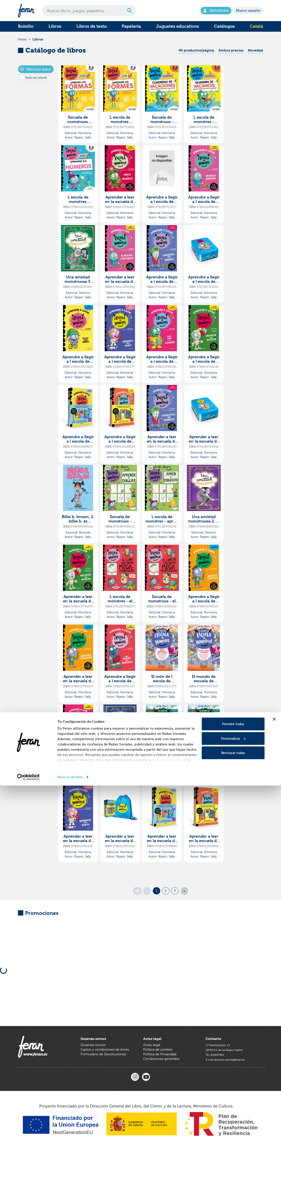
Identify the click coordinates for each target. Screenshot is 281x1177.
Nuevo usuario (248, 10)
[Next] (184, 897)
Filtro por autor (35, 76)
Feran (22, 43)
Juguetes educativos (177, 26)
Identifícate (216, 10)
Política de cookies (158, 1073)
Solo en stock (36, 84)
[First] (137, 897)
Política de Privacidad (75, 1157)
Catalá (256, 26)
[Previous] (146, 897)
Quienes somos (93, 1068)
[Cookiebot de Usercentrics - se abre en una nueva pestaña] (28, 1168)
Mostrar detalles (70, 1168)
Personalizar (233, 1130)
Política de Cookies (168, 1151)
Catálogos (224, 26)
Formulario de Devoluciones (103, 1078)
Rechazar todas (233, 1144)
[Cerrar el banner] (274, 1110)
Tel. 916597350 (217, 1078)
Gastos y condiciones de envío (105, 1073)
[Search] (89, 10)
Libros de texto (91, 26)
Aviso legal (151, 1068)
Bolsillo (25, 26)
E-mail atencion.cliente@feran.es (231, 1082)
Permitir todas (233, 1115)
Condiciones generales (161, 1082)
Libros (55, 26)
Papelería (131, 26)
